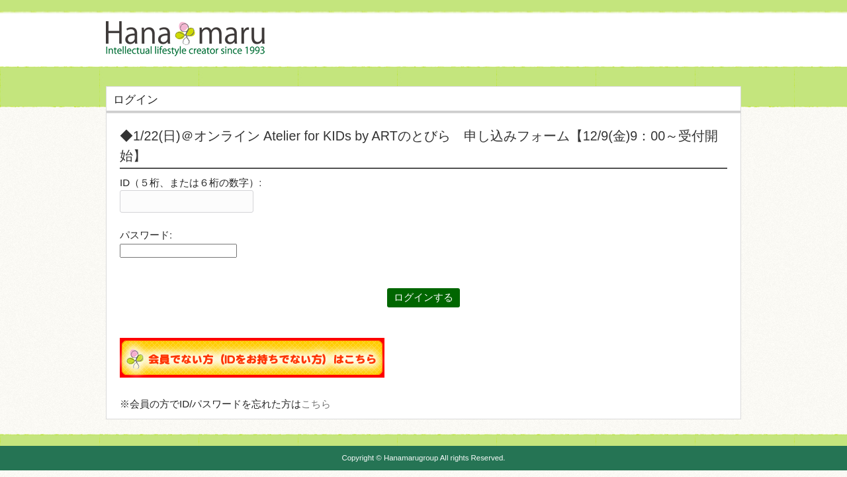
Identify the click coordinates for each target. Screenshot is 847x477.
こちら (316, 403)
